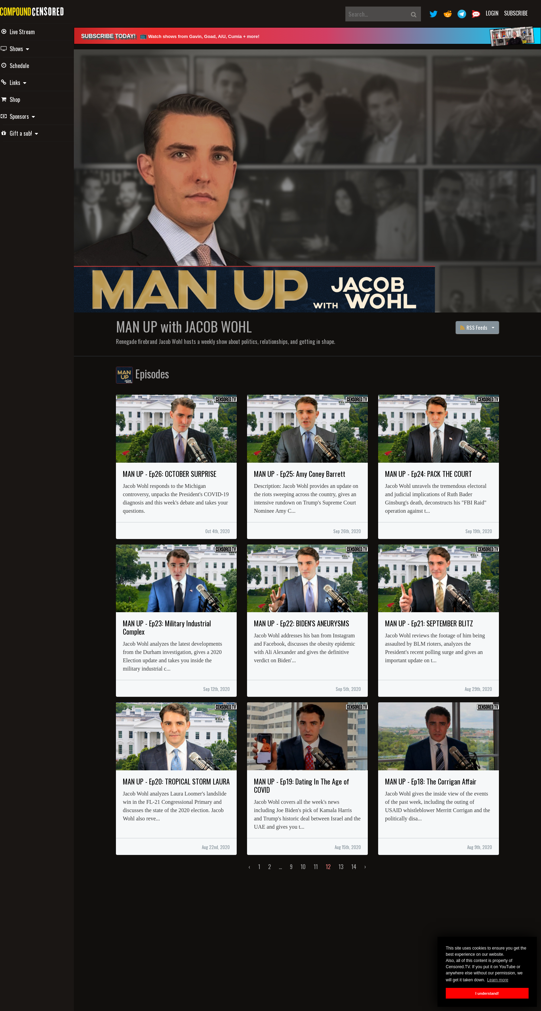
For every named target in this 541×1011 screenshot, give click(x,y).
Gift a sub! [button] (29, 133)
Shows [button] (25, 49)
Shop (20, 99)
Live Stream (28, 32)
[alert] (312, 35)
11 (320, 862)
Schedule (25, 65)
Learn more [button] (497, 980)
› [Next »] (370, 862)
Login (492, 13)
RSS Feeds (479, 322)
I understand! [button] (487, 993)
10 (308, 862)
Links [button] (23, 82)
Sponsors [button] (28, 116)
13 (345, 862)
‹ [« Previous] (254, 862)
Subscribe (516, 13)
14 (358, 862)
